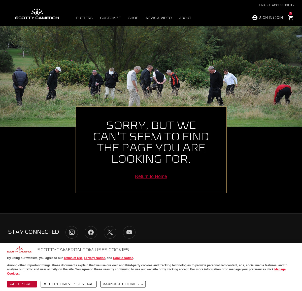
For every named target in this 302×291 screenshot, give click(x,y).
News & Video (156, 18)
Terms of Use (73, 258)
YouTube (129, 232)
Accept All (22, 284)
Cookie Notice (123, 258)
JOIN (279, 18)
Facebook (91, 232)
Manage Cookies (123, 284)
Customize (110, 18)
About (181, 18)
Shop (132, 18)
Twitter (110, 232)
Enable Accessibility (276, 5)
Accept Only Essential (68, 284)
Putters (86, 18)
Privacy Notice (94, 258)
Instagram (71, 232)
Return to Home (151, 176)
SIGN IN (265, 18)
